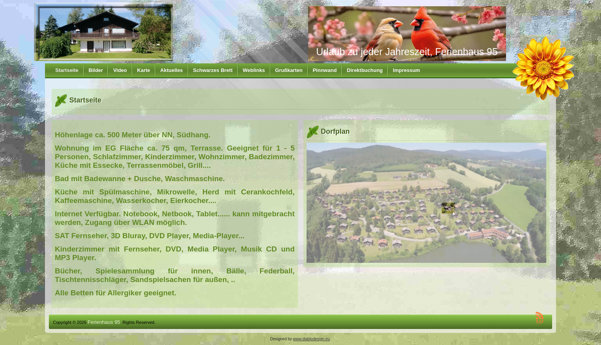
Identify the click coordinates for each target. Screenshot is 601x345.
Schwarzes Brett (213, 70)
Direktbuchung (365, 70)
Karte (143, 70)
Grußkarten (289, 70)
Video (120, 70)
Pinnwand (325, 70)
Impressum (406, 70)
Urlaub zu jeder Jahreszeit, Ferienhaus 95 (406, 51)
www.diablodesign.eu (311, 339)
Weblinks (254, 70)
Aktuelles (171, 70)
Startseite (66, 70)
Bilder (96, 70)
